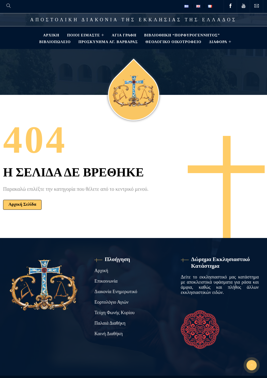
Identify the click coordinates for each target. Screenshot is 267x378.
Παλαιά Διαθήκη (109, 323)
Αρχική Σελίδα (22, 204)
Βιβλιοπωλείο (54, 42)
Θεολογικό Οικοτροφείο (173, 42)
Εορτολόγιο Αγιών (111, 302)
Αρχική (51, 35)
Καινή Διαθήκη (108, 333)
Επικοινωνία (105, 281)
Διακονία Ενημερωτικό (115, 291)
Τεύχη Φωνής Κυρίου (114, 312)
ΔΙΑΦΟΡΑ (218, 42)
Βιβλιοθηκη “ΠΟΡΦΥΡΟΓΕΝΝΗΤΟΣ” (181, 35)
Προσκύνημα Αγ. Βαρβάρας (107, 42)
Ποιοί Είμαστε (82, 35)
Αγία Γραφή (123, 35)
